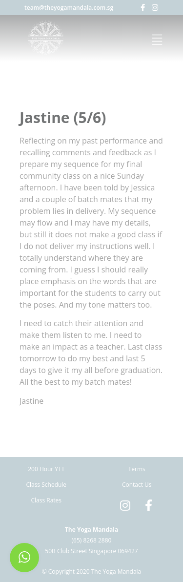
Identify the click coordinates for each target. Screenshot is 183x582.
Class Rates (46, 500)
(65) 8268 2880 (92, 540)
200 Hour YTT (46, 469)
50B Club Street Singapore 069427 (91, 551)
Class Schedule (46, 484)
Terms (136, 469)
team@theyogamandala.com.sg (68, 7)
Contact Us (137, 484)
